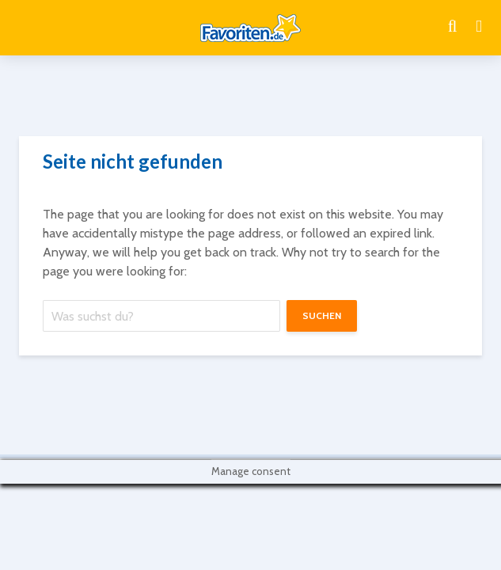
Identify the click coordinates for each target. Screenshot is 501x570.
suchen (321, 315)
